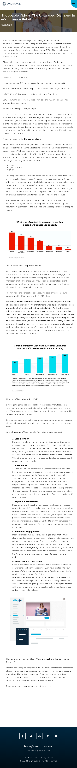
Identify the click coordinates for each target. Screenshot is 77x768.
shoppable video (66, 182)
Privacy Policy (46, 757)
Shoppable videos (11, 62)
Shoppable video (10, 144)
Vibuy (29, 668)
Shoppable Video (24, 399)
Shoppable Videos (32, 265)
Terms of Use (30, 757)
